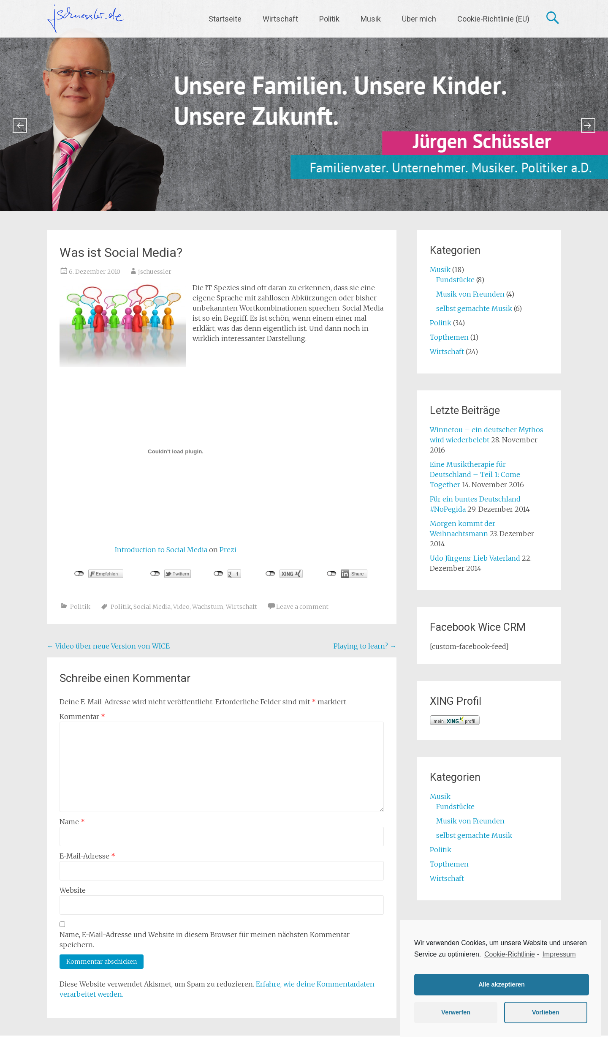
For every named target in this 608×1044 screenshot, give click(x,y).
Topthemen (449, 337)
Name (72, 822)
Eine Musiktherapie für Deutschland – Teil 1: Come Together (475, 474)
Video (181, 607)
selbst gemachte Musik (474, 308)
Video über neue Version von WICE (108, 646)
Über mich (419, 18)
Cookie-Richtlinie (509, 954)
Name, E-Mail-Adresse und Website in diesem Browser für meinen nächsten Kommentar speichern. (205, 939)
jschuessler (154, 271)
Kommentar (82, 716)
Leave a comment (302, 607)
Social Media (152, 607)
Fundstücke (455, 279)
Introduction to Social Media (161, 549)
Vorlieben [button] (545, 1012)
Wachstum (207, 607)
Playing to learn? (365, 646)
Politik (329, 18)
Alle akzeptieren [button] (501, 984)
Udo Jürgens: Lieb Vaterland (475, 558)
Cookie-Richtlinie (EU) (493, 18)
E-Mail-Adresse (87, 856)
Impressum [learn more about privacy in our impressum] (558, 954)
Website (73, 890)
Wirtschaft (280, 18)
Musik (371, 18)
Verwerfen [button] (455, 1012)
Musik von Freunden (470, 294)
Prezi (228, 549)
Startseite (225, 18)
